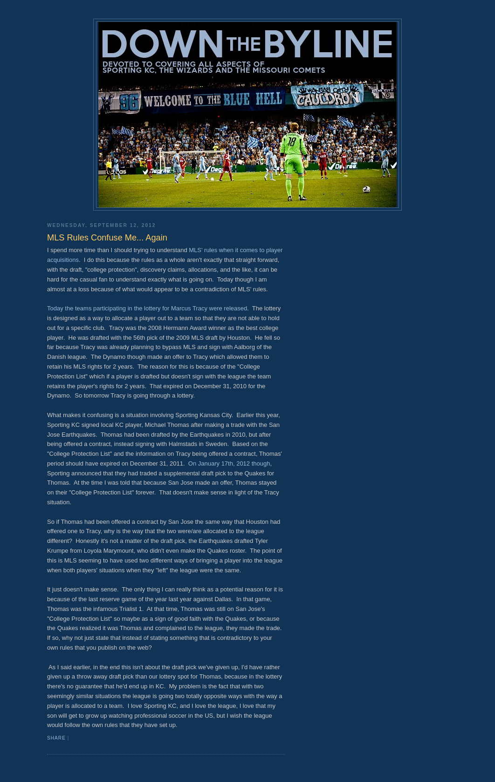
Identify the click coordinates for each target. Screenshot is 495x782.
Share (56, 738)
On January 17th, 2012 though (229, 463)
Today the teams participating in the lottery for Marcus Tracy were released (147, 308)
